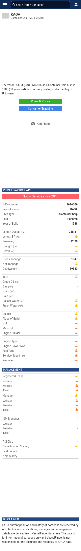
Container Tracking (40, 108)
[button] (76, 4)
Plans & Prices (40, 101)
